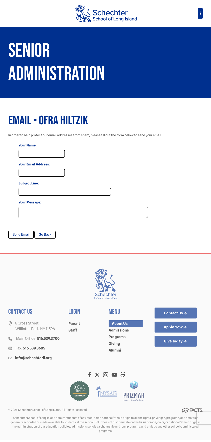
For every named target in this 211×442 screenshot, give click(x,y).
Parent (74, 325)
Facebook (89, 376)
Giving (114, 345)
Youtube (114, 376)
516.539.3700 (48, 340)
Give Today (176, 343)
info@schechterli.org (33, 359)
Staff (72, 332)
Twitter (97, 376)
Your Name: (27, 145)
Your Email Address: (34, 164)
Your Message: (30, 202)
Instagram (105, 376)
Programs (117, 338)
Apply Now (176, 329)
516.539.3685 (34, 350)
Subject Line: (29, 183)
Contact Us (176, 314)
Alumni (115, 352)
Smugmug (123, 376)
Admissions (119, 332)
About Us (120, 325)
